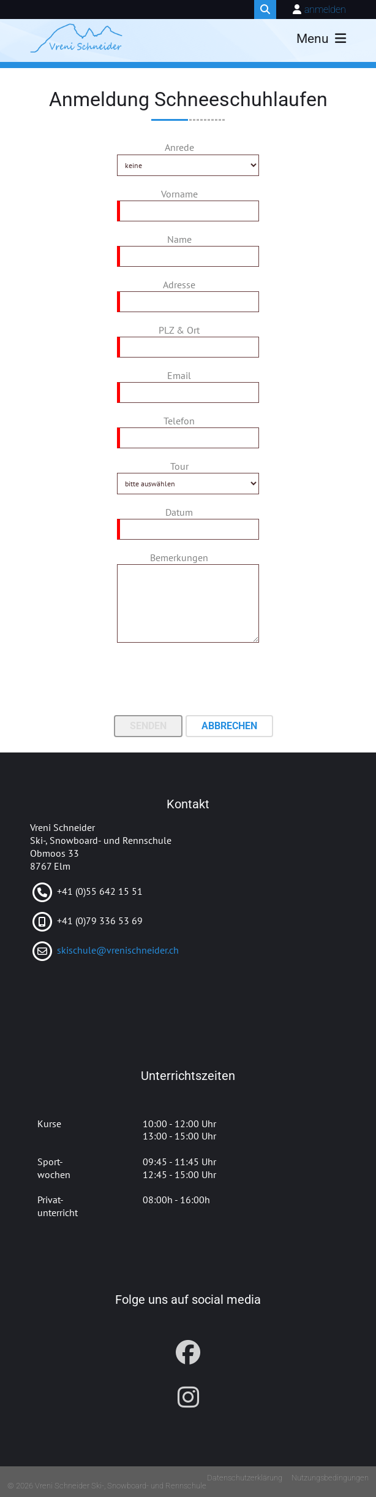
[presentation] (188, 680)
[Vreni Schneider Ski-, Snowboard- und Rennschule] (76, 38)
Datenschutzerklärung (244, 1478)
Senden (148, 726)
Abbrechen (229, 726)
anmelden (325, 9)
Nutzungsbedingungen (330, 1478)
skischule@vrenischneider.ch (118, 950)
